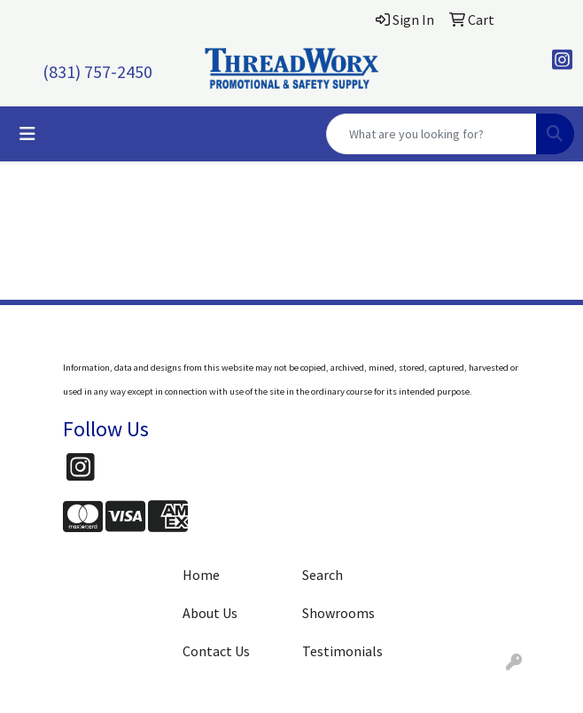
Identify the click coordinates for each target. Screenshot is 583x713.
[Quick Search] (431, 134)
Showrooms (338, 613)
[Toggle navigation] (27, 133)
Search (322, 575)
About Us (210, 613)
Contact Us (216, 651)
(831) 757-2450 (97, 71)
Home (201, 575)
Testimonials (342, 651)
